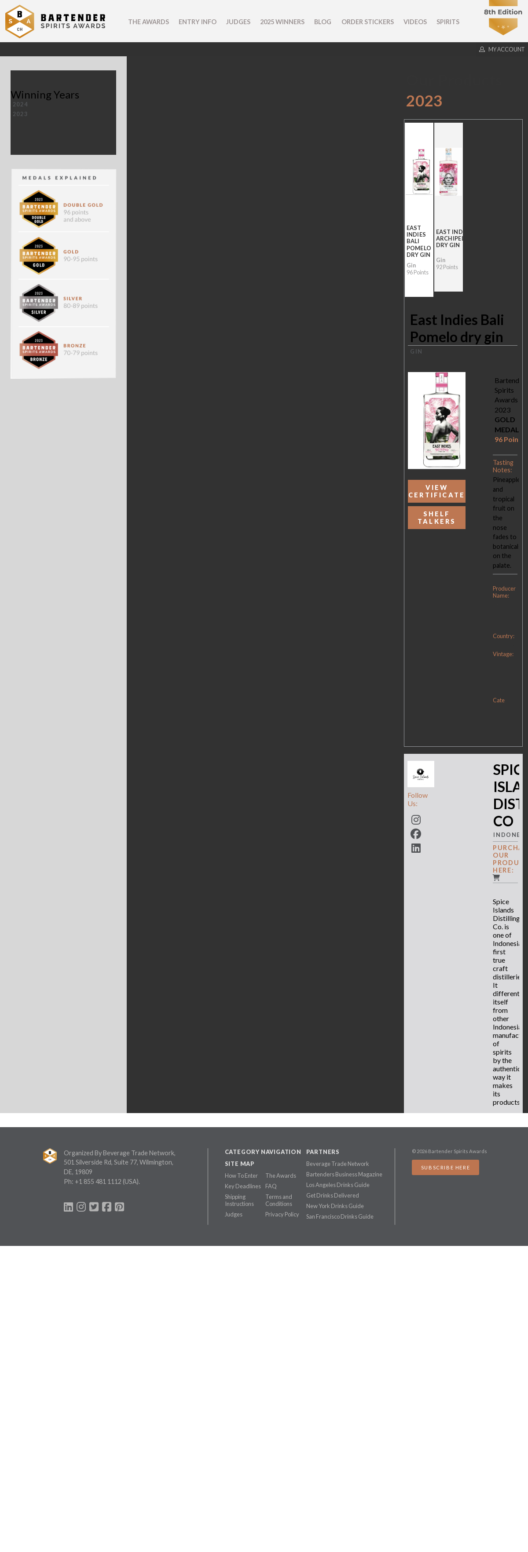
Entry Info (197, 22)
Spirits (447, 22)
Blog (322, 22)
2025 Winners (282, 22)
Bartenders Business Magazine (344, 1174)
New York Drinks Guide (335, 1205)
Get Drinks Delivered (332, 1195)
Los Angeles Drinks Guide (338, 1184)
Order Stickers (367, 22)
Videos (415, 22)
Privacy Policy (282, 1214)
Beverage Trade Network (337, 1163)
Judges (238, 22)
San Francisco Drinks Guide (340, 1216)
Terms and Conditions (278, 1200)
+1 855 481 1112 (98, 1181)
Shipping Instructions (239, 1200)
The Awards (148, 22)
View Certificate (436, 491)
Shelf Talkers (437, 517)
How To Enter (241, 1175)
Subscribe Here (445, 1167)
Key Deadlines (243, 1186)
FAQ (271, 1186)
